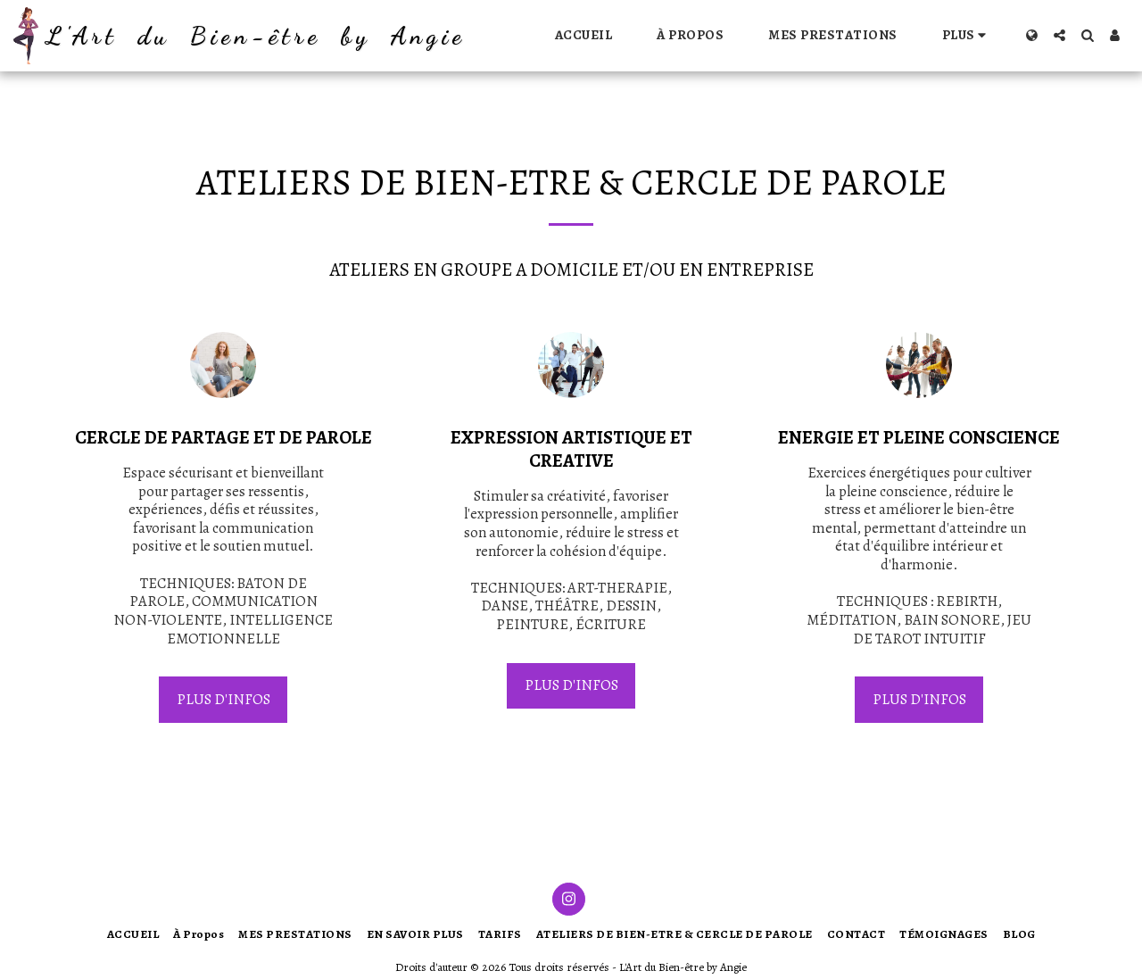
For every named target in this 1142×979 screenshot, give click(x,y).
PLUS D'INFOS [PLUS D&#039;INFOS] (223, 699)
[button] (1059, 35)
